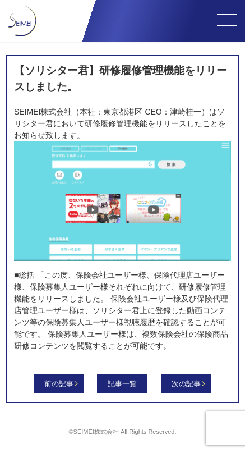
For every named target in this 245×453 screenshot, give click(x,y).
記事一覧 (122, 383)
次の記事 (186, 383)
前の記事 (58, 383)
